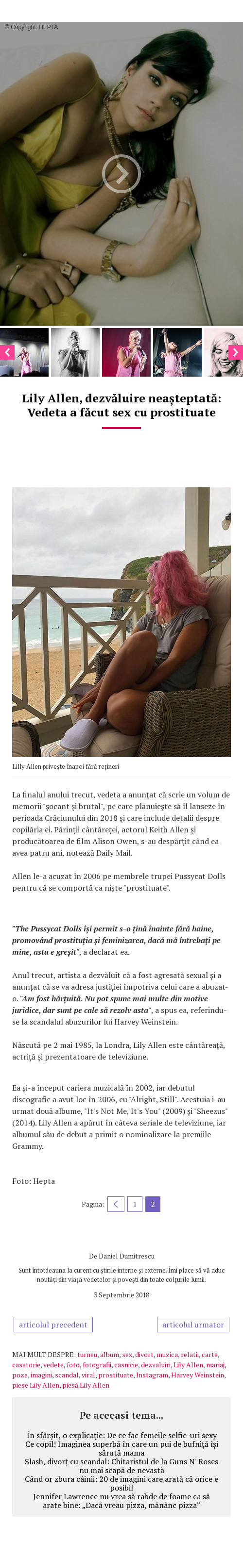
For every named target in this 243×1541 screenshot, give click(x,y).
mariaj (215, 1364)
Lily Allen (188, 1364)
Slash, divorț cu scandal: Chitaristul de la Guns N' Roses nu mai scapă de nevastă (121, 1465)
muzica (167, 1354)
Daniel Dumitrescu (127, 1255)
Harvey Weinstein (197, 1374)
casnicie (126, 1364)
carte (210, 1354)
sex (127, 1354)
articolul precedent (53, 1324)
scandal (67, 1374)
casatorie (26, 1364)
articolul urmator (193, 1324)
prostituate (115, 1374)
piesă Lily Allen (85, 1385)
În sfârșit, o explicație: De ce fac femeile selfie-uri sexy (122, 1435)
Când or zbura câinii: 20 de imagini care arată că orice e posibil (121, 1483)
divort (144, 1354)
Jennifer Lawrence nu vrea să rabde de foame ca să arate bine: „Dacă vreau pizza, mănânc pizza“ (121, 1500)
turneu (87, 1354)
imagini (41, 1374)
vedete (53, 1364)
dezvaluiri (156, 1364)
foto (73, 1364)
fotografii (97, 1364)
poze (20, 1374)
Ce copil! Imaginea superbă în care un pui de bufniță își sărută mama (121, 1448)
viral (88, 1374)
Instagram (152, 1374)
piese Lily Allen (35, 1385)
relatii (190, 1354)
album (109, 1354)
